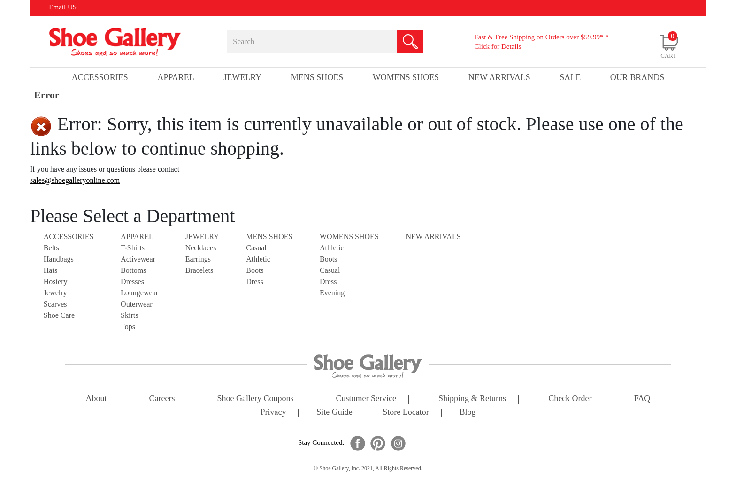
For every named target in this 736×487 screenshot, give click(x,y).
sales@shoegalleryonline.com (75, 180)
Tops (128, 326)
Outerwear (137, 304)
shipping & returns (472, 399)
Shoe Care (59, 315)
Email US (63, 7)
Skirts (129, 315)
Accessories (69, 236)
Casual (256, 248)
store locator (406, 413)
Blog (467, 413)
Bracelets (199, 270)
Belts (51, 248)
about (96, 399)
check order (569, 399)
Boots (254, 270)
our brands (637, 77)
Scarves (55, 304)
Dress (254, 281)
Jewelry (55, 293)
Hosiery (56, 281)
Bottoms (133, 270)
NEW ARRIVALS (433, 236)
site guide (334, 413)
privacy (273, 413)
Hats (50, 270)
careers (162, 399)
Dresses (132, 281)
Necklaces (200, 248)
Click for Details (497, 46)
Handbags (59, 259)
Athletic (258, 259)
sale (570, 77)
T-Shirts (133, 248)
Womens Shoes (349, 236)
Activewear (138, 259)
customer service (366, 399)
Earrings (198, 259)
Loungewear (139, 293)
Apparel (137, 236)
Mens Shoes (269, 236)
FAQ (642, 399)
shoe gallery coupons (255, 399)
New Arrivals (499, 77)
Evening (332, 293)
